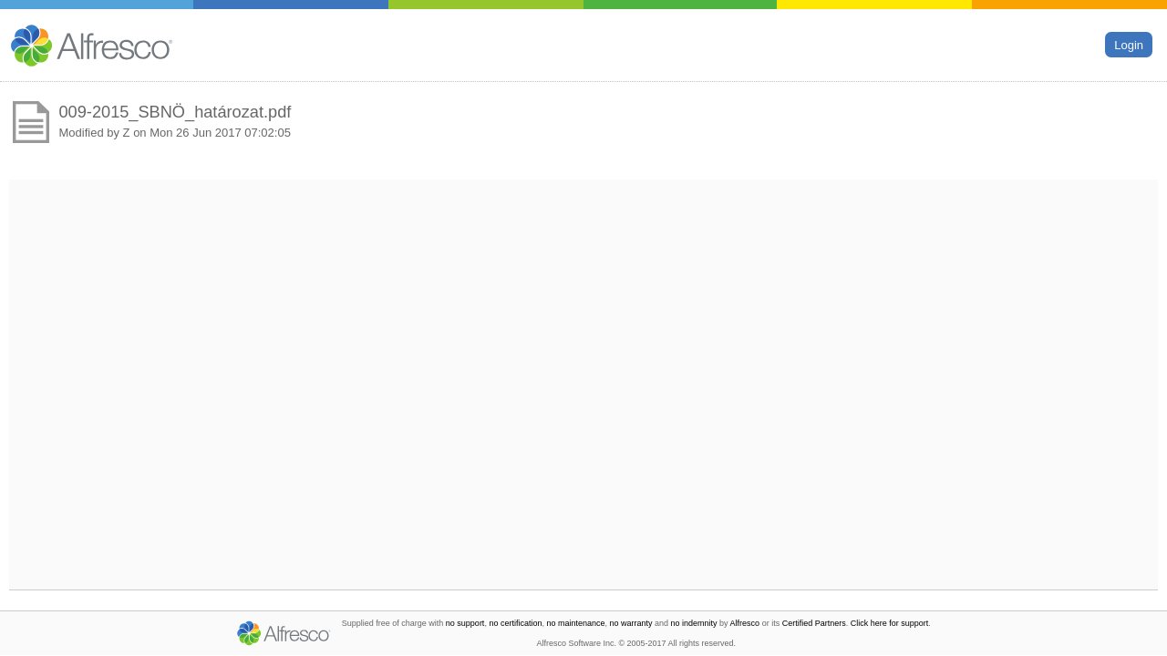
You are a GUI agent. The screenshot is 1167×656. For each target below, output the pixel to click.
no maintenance (575, 623)
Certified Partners (814, 623)
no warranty (631, 623)
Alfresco (745, 623)
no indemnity (694, 623)
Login (1128, 44)
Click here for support (890, 623)
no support (465, 623)
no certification (515, 623)
